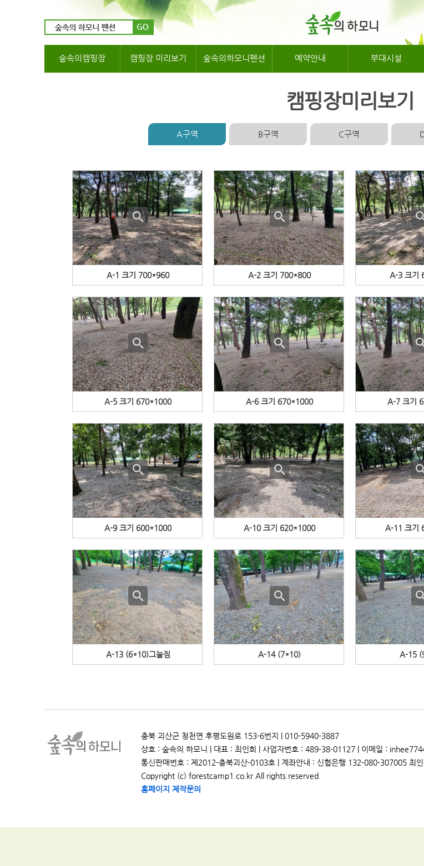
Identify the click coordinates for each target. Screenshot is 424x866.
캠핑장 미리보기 (158, 58)
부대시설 (386, 58)
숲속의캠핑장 (82, 58)
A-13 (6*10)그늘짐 (138, 654)
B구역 (268, 134)
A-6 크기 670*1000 (279, 401)
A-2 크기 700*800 (279, 275)
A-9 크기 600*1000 (137, 527)
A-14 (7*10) (279, 654)
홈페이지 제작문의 (171, 789)
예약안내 (310, 58)
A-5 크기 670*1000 (137, 401)
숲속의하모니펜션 (234, 58)
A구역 (187, 134)
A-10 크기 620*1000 (279, 527)
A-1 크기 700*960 (138, 275)
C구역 (349, 134)
